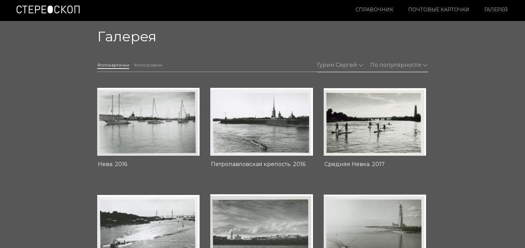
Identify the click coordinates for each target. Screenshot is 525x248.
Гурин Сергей (340, 61)
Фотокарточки (118, 62)
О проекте (219, 207)
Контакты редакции (229, 221)
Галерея (409, 10)
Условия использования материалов (140, 221)
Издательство (223, 214)
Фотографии (163, 62)
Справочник (288, 10)
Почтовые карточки (352, 10)
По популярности (398, 61)
